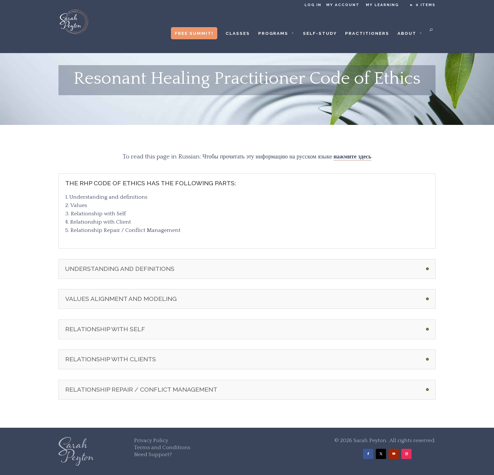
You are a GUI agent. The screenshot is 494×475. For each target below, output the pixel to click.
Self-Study (320, 33)
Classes (238, 33)
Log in (313, 5)
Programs (273, 33)
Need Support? (153, 454)
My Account (342, 5)
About (407, 33)
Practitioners (367, 33)
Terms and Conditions (162, 447)
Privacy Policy (151, 440)
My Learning (382, 5)
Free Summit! (194, 33)
